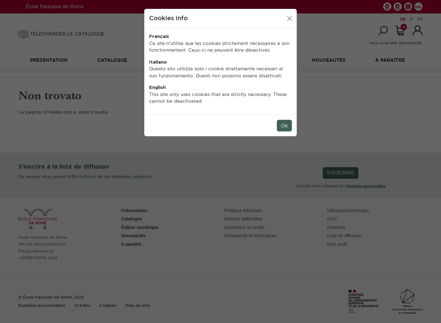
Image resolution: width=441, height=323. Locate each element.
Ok (284, 125)
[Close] (289, 18)
